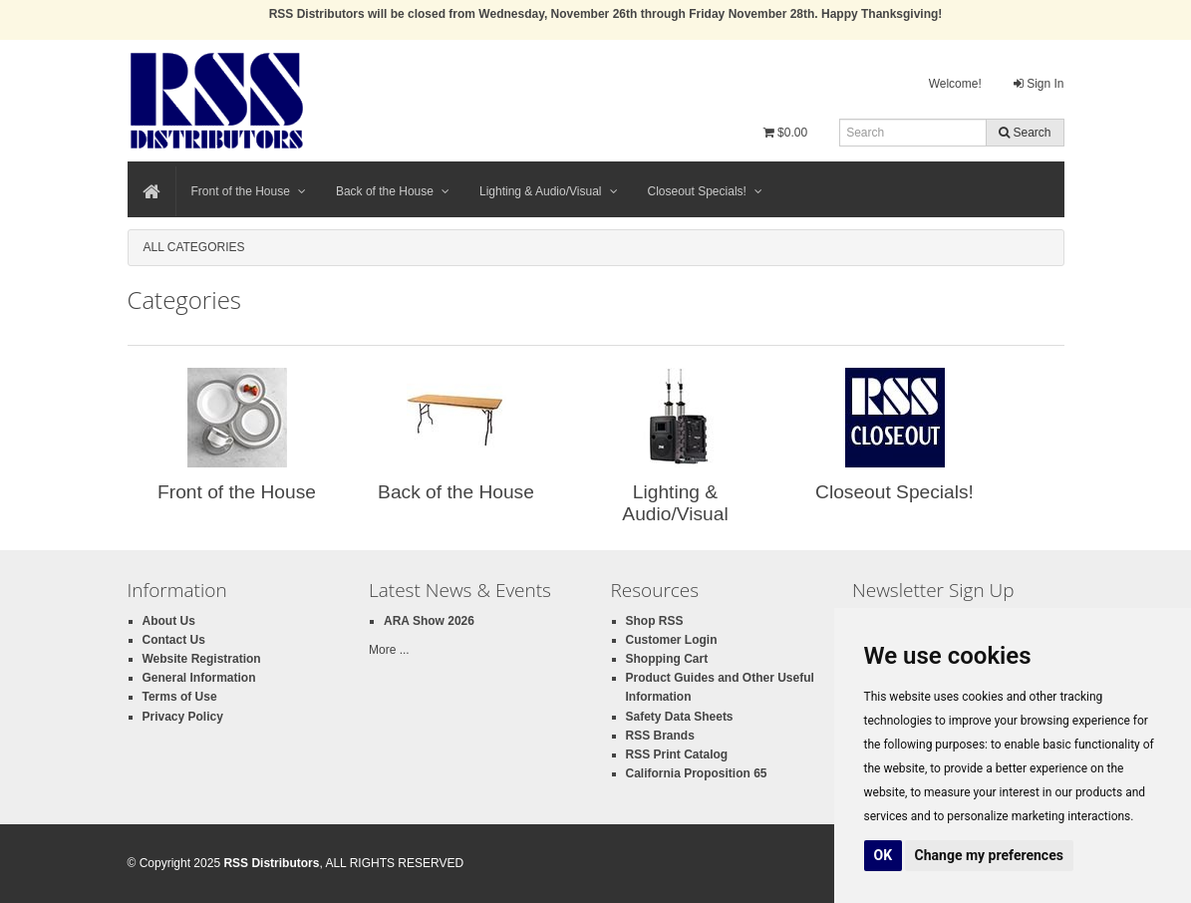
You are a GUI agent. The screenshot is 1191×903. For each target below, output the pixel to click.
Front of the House (248, 191)
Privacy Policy (183, 717)
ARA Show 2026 (429, 621)
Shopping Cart (667, 659)
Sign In (1039, 84)
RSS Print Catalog (677, 754)
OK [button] (883, 855)
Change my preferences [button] (989, 855)
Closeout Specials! (705, 191)
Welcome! (955, 84)
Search (1024, 133)
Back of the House (392, 191)
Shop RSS (655, 621)
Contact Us (174, 640)
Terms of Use (180, 697)
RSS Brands (660, 736)
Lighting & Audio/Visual (548, 191)
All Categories (194, 247)
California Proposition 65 (696, 773)
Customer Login (672, 640)
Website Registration (202, 659)
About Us (169, 621)
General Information (199, 678)
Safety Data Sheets (680, 717)
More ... (389, 650)
